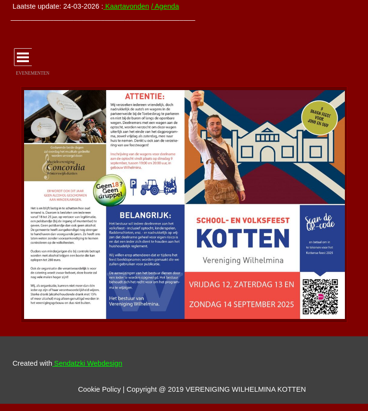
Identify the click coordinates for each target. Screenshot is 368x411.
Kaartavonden (127, 6)
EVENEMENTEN (32, 73)
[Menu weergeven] (23, 57)
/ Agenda (165, 6)
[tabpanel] (118, 11)
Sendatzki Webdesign (87, 363)
